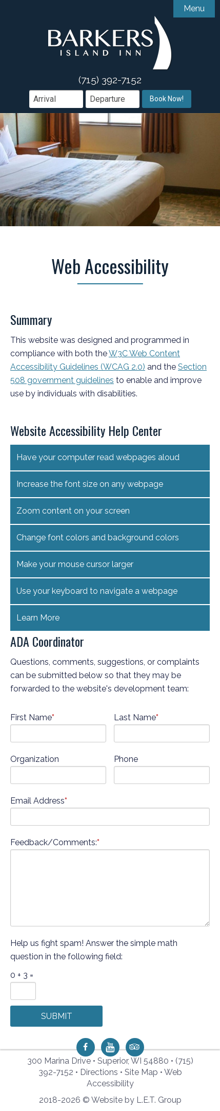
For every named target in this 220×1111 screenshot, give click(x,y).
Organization (34, 756)
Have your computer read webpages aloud (97, 454)
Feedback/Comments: (54, 839)
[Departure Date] (112, 96)
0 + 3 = (21, 972)
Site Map (141, 1072)
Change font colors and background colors (97, 534)
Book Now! (167, 96)
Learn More (37, 615)
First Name (32, 714)
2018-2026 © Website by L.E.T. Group (110, 1100)
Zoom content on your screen (73, 508)
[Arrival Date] (56, 96)
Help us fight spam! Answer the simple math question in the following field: (93, 946)
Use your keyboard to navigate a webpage (96, 588)
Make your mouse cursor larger (74, 561)
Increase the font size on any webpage (89, 481)
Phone (126, 756)
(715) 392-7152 (110, 76)
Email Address (38, 798)
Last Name (136, 714)
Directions (99, 1072)
